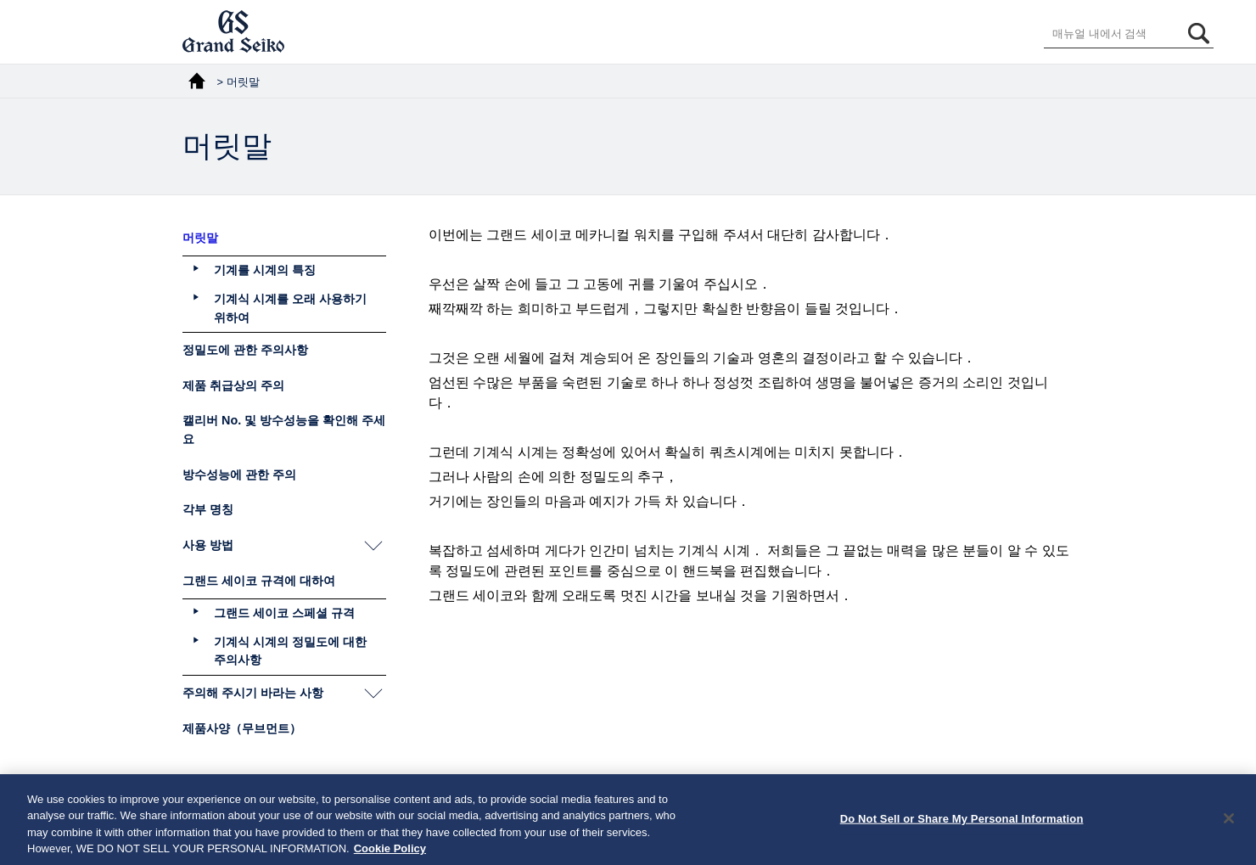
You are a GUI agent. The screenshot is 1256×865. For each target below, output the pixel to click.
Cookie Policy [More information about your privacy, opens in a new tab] (390, 854)
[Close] (1229, 823)
